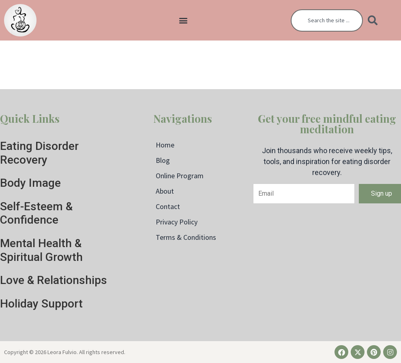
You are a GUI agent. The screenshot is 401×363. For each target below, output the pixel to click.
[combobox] (327, 20)
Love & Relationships (53, 280)
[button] (183, 20)
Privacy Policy (176, 221)
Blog (163, 160)
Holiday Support (41, 303)
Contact (168, 206)
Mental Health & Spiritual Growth (41, 250)
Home (165, 144)
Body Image (30, 183)
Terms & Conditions (186, 237)
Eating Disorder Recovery (39, 153)
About (165, 191)
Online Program (180, 175)
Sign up (381, 193)
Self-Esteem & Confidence (36, 213)
